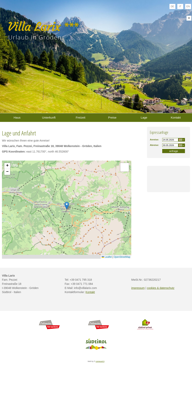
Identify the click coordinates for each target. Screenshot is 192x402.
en (188, 6)
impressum (138, 288)
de (172, 6)
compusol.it (100, 361)
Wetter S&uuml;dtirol (168, 182)
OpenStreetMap (122, 257)
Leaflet (107, 257)
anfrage (173, 151)
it (180, 6)
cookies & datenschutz (160, 288)
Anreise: (154, 139)
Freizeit (80, 117)
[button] (66, 206)
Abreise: (154, 145)
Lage (144, 117)
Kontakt (176, 117)
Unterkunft (48, 117)
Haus (17, 117)
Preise (112, 117)
